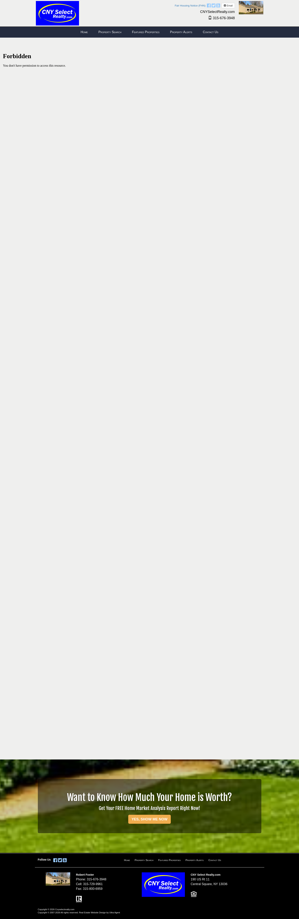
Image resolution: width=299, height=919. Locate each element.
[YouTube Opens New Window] (218, 5)
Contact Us (214, 860)
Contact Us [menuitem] (210, 32)
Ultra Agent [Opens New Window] (114, 912)
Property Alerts (194, 860)
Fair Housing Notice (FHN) (190, 5)
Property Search (144, 860)
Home (127, 860)
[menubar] (149, 32)
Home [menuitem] (84, 32)
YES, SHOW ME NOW (149, 819)
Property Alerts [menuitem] (181, 32)
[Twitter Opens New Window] (213, 5)
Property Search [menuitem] (109, 32)
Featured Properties (169, 860)
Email (228, 5)
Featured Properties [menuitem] (145, 32)
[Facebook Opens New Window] (208, 5)
